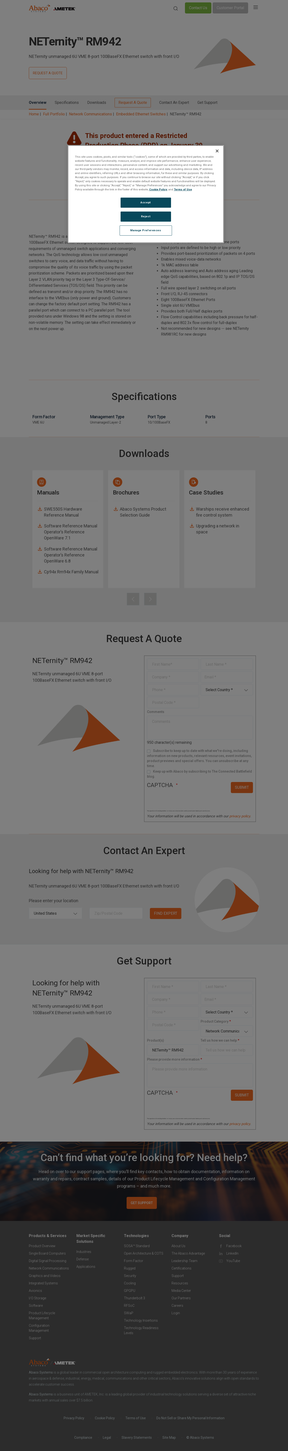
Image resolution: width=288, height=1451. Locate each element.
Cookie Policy (158, 189)
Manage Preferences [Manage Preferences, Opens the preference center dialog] (145, 230)
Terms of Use (183, 189)
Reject (145, 216)
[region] (146, 194)
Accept (146, 202)
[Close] (217, 151)
